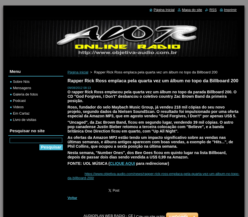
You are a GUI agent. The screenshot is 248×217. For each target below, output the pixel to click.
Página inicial (78, 72)
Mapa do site (192, 10)
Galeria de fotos (25, 94)
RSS (213, 10)
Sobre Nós (21, 82)
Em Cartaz (21, 113)
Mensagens (22, 88)
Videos (18, 107)
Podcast (19, 101)
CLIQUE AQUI (122, 163)
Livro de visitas (24, 120)
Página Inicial (163, 10)
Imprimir (230, 10)
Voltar (72, 198)
